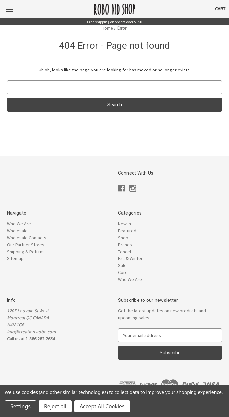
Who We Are (19, 224)
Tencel (124, 252)
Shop (123, 238)
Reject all (55, 406)
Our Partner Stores (25, 245)
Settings (20, 406)
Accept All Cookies (102, 406)
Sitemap (15, 258)
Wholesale (17, 231)
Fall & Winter (130, 258)
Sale (122, 265)
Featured (127, 231)
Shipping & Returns (26, 252)
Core (123, 272)
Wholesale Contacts (26, 238)
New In (124, 224)
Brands (125, 245)
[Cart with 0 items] (220, 9)
